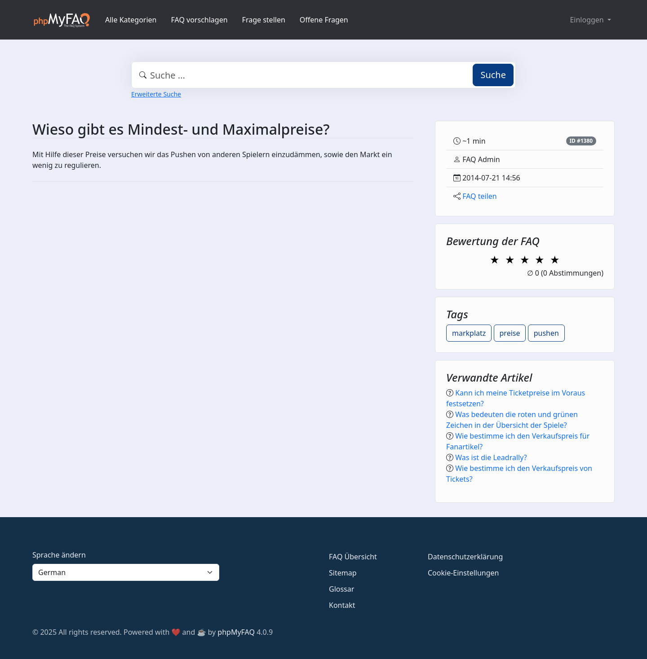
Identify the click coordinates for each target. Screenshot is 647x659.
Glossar (341, 589)
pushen (546, 333)
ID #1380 (581, 141)
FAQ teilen (479, 196)
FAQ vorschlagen (199, 20)
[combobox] (323, 75)
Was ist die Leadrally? (491, 457)
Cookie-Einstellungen (463, 573)
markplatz (469, 333)
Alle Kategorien (131, 20)
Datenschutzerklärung (465, 557)
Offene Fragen (324, 20)
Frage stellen (263, 20)
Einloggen (587, 20)
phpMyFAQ (236, 632)
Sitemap (343, 573)
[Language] (125, 572)
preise (510, 333)
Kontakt (342, 605)
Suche (493, 75)
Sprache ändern (59, 555)
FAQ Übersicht (353, 557)
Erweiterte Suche (156, 94)
